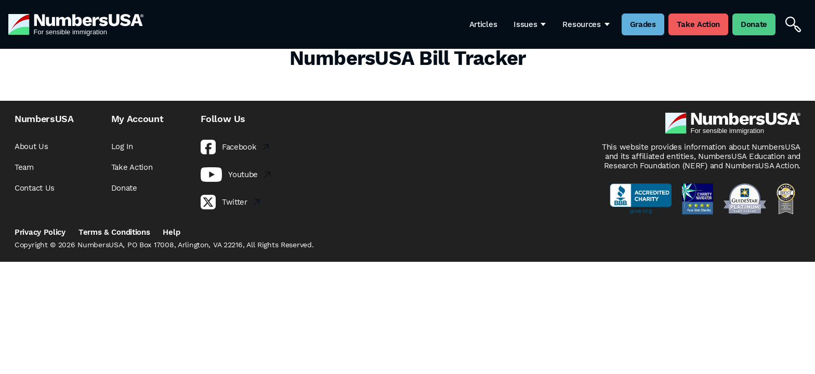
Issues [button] (530, 24)
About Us (31, 146)
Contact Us (35, 188)
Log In (122, 146)
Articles (483, 24)
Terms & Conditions (114, 232)
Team (24, 167)
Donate (124, 188)
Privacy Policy (40, 232)
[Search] (793, 24)
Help (171, 232)
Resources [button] (585, 24)
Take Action (132, 167)
